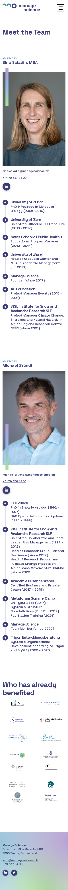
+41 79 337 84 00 (14, 178)
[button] (60, 8)
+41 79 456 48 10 (14, 481)
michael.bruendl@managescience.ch (29, 475)
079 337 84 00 (12, 864)
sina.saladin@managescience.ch (26, 171)
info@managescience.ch (20, 860)
